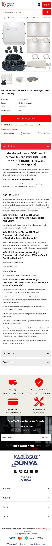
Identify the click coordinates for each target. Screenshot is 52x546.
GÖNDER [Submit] (45, 437)
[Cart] (46, 5)
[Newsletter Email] (26, 437)
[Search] (26, 12)
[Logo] (10, 5)
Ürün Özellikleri (9, 146)
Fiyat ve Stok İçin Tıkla (26, 119)
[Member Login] (39, 4)
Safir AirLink (22, 107)
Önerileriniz (7, 362)
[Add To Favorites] (7, 133)
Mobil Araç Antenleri (25, 103)
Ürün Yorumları (9, 353)
